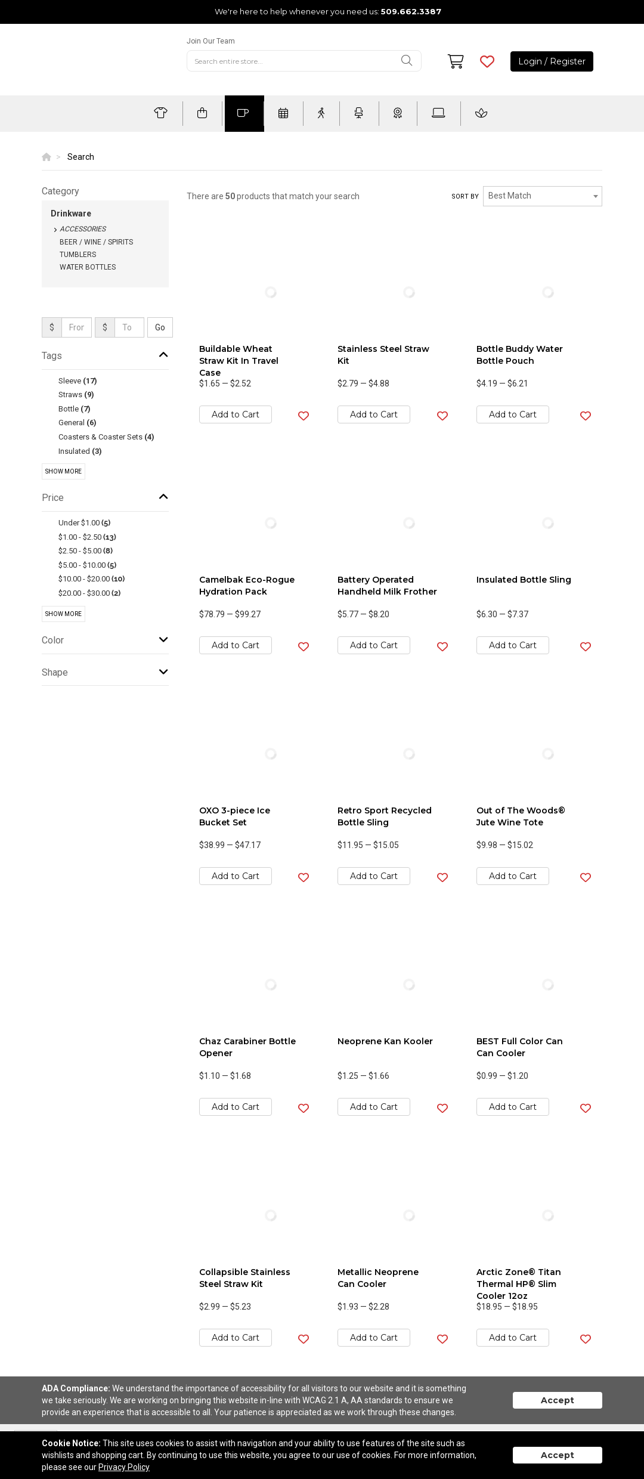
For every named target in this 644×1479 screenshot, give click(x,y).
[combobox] (542, 196)
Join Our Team (211, 41)
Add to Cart (235, 414)
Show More (63, 471)
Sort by (465, 196)
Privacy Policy (124, 1467)
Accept (557, 1400)
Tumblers (78, 254)
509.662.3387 (411, 11)
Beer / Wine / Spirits (96, 242)
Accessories (83, 229)
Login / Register (552, 61)
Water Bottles (88, 267)
